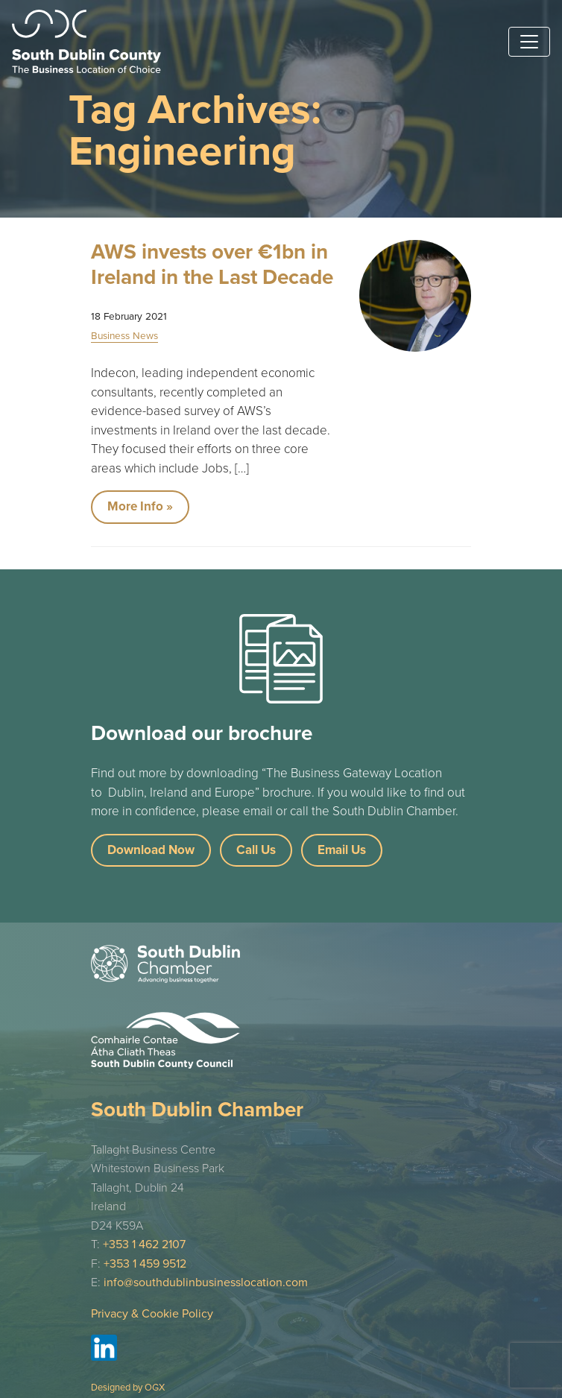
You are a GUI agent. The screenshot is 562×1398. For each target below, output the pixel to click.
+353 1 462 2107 (144, 1244)
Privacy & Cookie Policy (152, 1313)
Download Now (151, 850)
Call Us (256, 850)
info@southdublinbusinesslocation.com (206, 1282)
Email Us (342, 850)
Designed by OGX (128, 1388)
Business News (124, 336)
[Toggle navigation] (529, 42)
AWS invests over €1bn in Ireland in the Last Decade (212, 264)
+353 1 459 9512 (145, 1263)
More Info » (140, 506)
